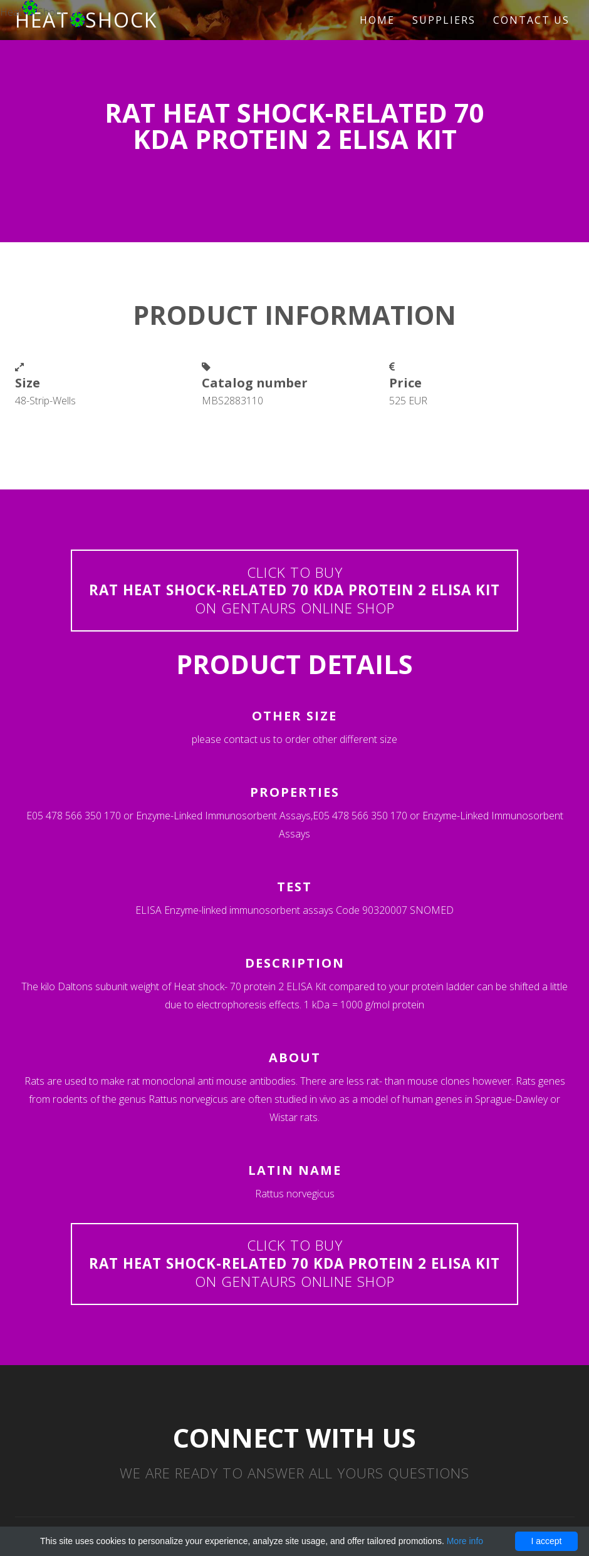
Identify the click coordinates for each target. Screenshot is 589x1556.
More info (465, 1541)
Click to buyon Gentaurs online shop (294, 590)
